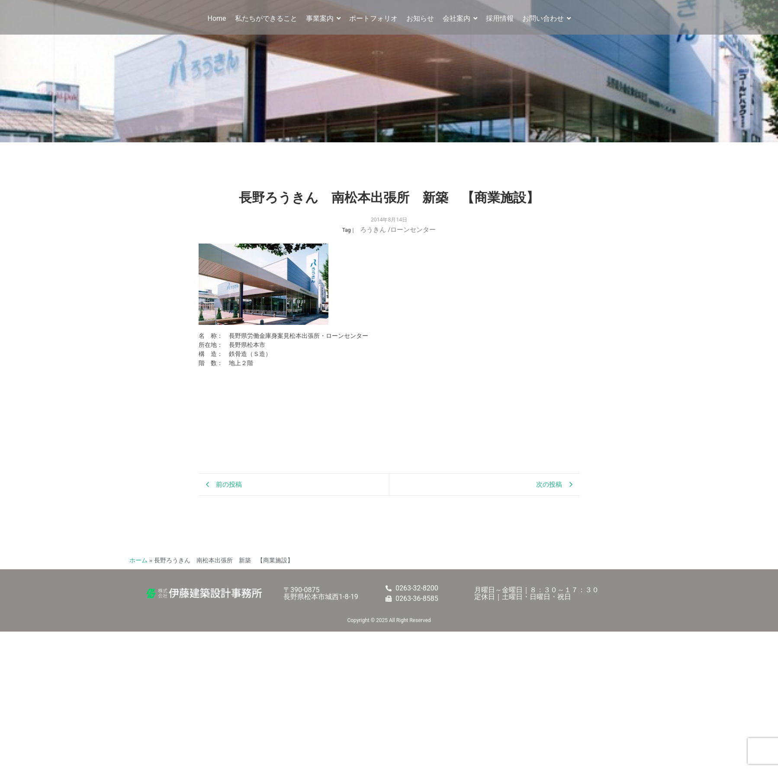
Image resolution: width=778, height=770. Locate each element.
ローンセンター (413, 230)
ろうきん (375, 230)
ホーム (138, 560)
